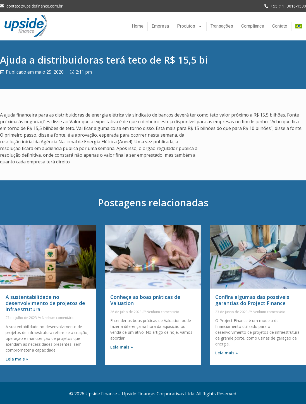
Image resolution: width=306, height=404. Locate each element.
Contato (279, 25)
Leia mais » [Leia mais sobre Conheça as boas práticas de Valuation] (121, 346)
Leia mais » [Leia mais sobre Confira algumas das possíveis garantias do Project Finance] (226, 352)
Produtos (189, 25)
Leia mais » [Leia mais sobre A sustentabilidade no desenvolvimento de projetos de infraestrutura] (17, 358)
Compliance (252, 25)
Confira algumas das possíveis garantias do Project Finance (252, 299)
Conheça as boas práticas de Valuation (145, 299)
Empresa (160, 25)
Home (138, 25)
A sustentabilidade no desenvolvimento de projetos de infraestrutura (45, 302)
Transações (222, 25)
